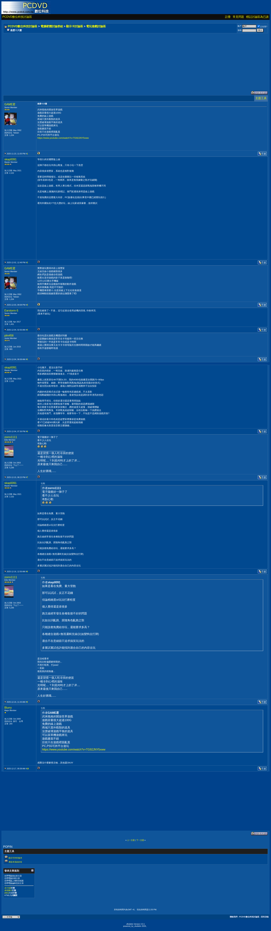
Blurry (8, 707)
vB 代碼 (7, 888)
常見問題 (238, 16)
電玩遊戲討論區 (96, 26)
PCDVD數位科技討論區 (17, 16)
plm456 (9, 335)
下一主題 (140, 840)
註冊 (228, 16)
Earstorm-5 (11, 310)
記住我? (262, 26)
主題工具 (261, 98)
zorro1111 (10, 437)
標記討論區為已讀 (257, 16)
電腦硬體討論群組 (52, 26)
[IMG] (6, 893)
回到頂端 (265, 917)
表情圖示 (8, 890)
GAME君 (9, 104)
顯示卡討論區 (74, 26)
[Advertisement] (109, 58)
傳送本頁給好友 (15, 862)
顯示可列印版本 (15, 858)
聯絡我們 (233, 917)
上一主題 (131, 840)
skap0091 (10, 159)
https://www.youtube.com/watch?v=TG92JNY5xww (63, 138)
